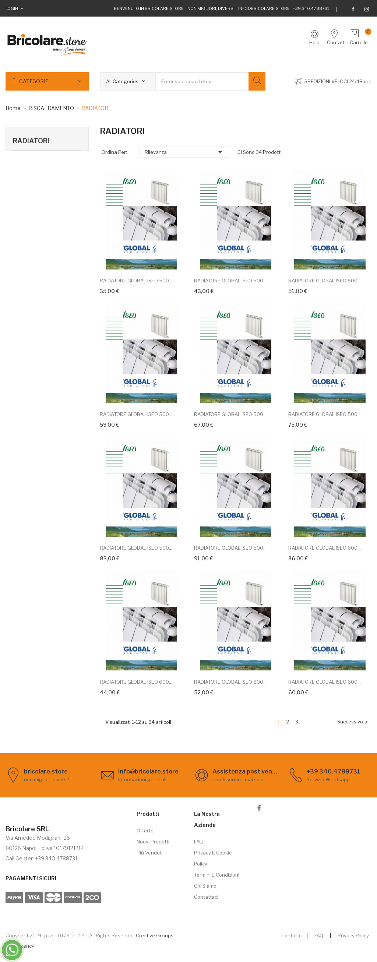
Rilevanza (184, 152)
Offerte (145, 831)
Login (12, 8)
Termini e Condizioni (216, 875)
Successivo (353, 722)
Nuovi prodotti (153, 842)
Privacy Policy (353, 935)
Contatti (290, 935)
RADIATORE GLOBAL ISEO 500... (136, 280)
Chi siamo (205, 886)
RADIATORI (31, 141)
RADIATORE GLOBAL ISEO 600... (324, 547)
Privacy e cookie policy (213, 858)
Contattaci (206, 897)
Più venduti (150, 853)
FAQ (198, 842)
